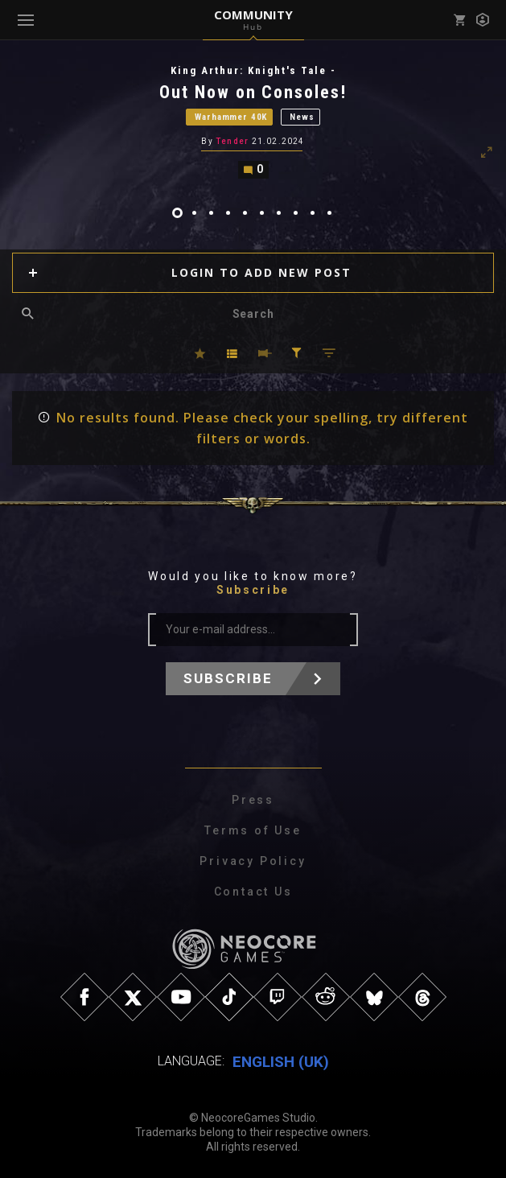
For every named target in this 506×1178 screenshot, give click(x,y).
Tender (232, 141)
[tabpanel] (253, 121)
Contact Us (253, 892)
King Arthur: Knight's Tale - (253, 70)
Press (253, 800)
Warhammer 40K (231, 117)
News (302, 117)
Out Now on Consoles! (253, 92)
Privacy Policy (253, 861)
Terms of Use (253, 831)
